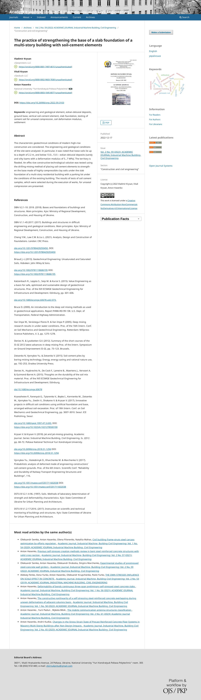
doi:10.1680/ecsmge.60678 (28, 389)
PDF (107, 122)
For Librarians (155, 124)
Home (17, 27)
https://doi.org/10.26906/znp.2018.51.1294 (36, 452)
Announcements (59, 17)
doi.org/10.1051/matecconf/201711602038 (36, 482)
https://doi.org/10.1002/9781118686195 (34, 274)
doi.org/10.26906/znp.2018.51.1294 (32, 449)
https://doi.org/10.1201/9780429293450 (34, 252)
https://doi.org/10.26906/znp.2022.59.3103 (41, 102)
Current (77, 17)
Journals (13, 17)
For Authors (154, 119)
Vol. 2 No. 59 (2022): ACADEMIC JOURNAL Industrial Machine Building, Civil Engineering (75, 27)
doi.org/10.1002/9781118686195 (31, 270)
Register (179, 2)
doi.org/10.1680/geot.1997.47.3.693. (33, 423)
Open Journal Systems (160, 165)
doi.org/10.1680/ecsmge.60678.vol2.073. (35, 299)
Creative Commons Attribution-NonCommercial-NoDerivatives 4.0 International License (119, 204)
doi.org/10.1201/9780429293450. (31, 248)
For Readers (154, 114)
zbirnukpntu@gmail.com (59, 665)
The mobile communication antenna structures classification (99, 609)
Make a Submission (161, 32)
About (26, 17)
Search (184, 17)
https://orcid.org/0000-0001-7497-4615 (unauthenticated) (45, 66)
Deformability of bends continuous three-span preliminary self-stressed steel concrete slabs (87, 586)
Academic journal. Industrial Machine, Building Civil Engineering (69, 11)
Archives (90, 17)
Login (189, 2)
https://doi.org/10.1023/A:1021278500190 (35, 427)
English (153, 51)
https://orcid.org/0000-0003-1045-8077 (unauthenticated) (45, 92)
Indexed (41, 17)
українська (155, 55)
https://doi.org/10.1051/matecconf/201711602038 (40, 486)
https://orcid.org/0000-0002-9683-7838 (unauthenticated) (45, 79)
